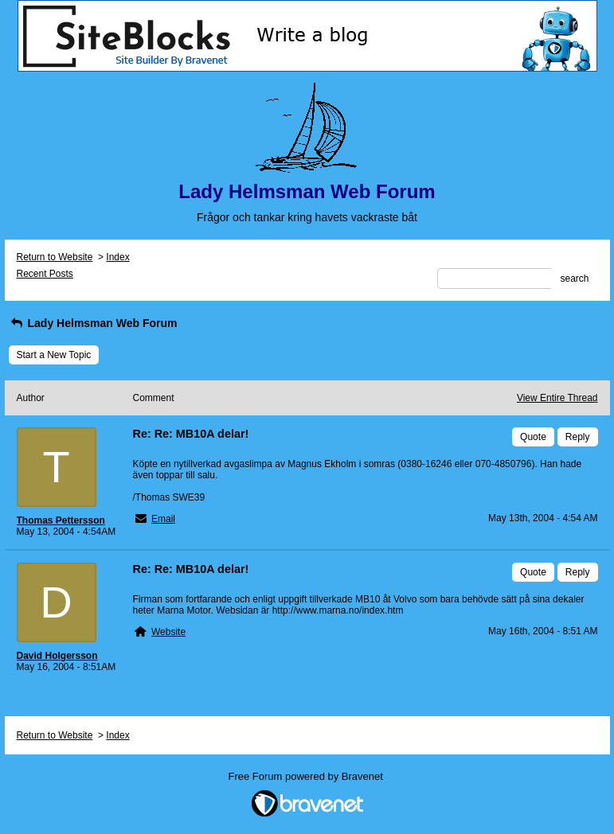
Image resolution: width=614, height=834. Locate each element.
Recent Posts (45, 273)
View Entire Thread (557, 397)
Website (168, 631)
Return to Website (55, 257)
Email (163, 518)
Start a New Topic (54, 354)
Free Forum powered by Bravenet (307, 776)
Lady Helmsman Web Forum (93, 323)
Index (117, 257)
